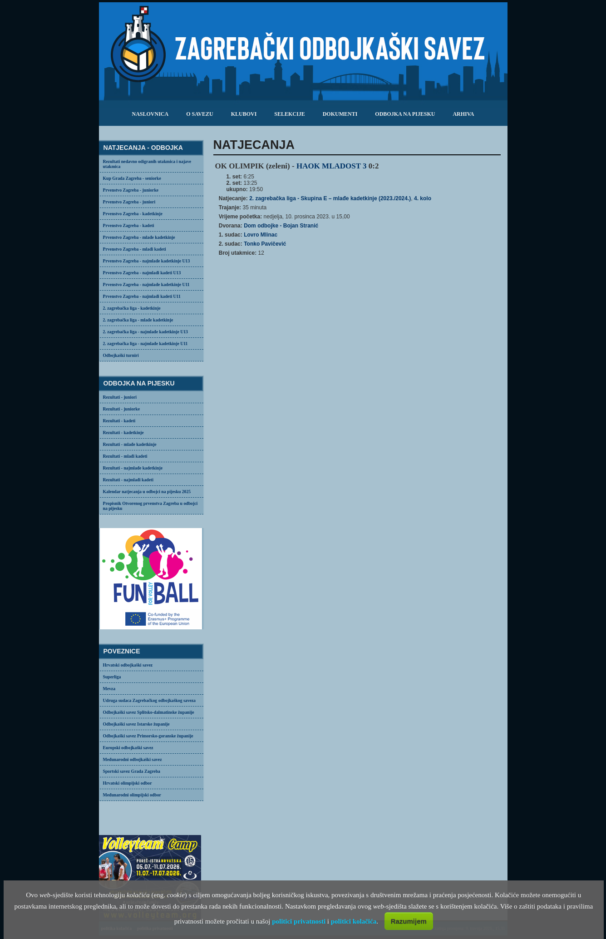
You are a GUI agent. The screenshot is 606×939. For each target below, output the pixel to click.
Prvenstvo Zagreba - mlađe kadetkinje (139, 237)
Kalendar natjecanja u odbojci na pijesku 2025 (147, 491)
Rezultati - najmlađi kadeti (128, 479)
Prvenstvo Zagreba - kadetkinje (133, 213)
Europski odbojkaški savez (128, 747)
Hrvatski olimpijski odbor (127, 783)
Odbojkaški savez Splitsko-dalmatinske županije (148, 712)
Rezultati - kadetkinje (123, 432)
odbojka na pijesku (405, 114)
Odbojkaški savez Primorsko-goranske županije (148, 735)
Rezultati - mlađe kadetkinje (130, 444)
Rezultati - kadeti (119, 420)
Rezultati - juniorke (121, 408)
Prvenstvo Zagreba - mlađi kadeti (134, 249)
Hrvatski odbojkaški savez (128, 664)
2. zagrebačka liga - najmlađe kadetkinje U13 (145, 331)
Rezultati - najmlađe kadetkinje (133, 467)
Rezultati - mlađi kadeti (125, 456)
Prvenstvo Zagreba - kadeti (128, 225)
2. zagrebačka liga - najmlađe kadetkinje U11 (145, 343)
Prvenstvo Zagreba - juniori (129, 201)
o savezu (199, 114)
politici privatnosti (298, 921)
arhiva (463, 114)
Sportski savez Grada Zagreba (131, 771)
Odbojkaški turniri (121, 355)
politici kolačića (353, 921)
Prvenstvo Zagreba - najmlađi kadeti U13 (142, 272)
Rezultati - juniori (120, 397)
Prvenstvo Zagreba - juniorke (131, 190)
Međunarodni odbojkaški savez (132, 759)
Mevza (109, 688)
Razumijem (409, 921)
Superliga (112, 676)
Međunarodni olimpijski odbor (132, 794)
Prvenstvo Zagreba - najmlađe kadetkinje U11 (146, 284)
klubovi (244, 114)
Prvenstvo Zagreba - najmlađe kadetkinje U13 (146, 260)
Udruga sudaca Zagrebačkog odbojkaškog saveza (149, 700)
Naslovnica (150, 114)
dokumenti (340, 114)
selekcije (289, 114)
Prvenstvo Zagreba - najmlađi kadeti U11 (142, 296)
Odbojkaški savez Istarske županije (136, 724)
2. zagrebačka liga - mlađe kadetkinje (138, 319)
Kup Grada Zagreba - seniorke (132, 178)
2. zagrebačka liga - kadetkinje (132, 308)
